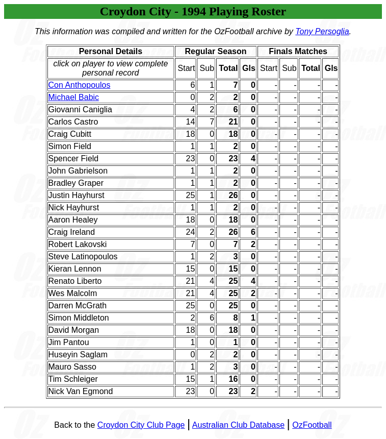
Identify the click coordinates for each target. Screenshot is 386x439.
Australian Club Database (238, 425)
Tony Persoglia (322, 31)
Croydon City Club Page (141, 425)
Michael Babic (73, 97)
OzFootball (311, 425)
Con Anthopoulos (79, 85)
